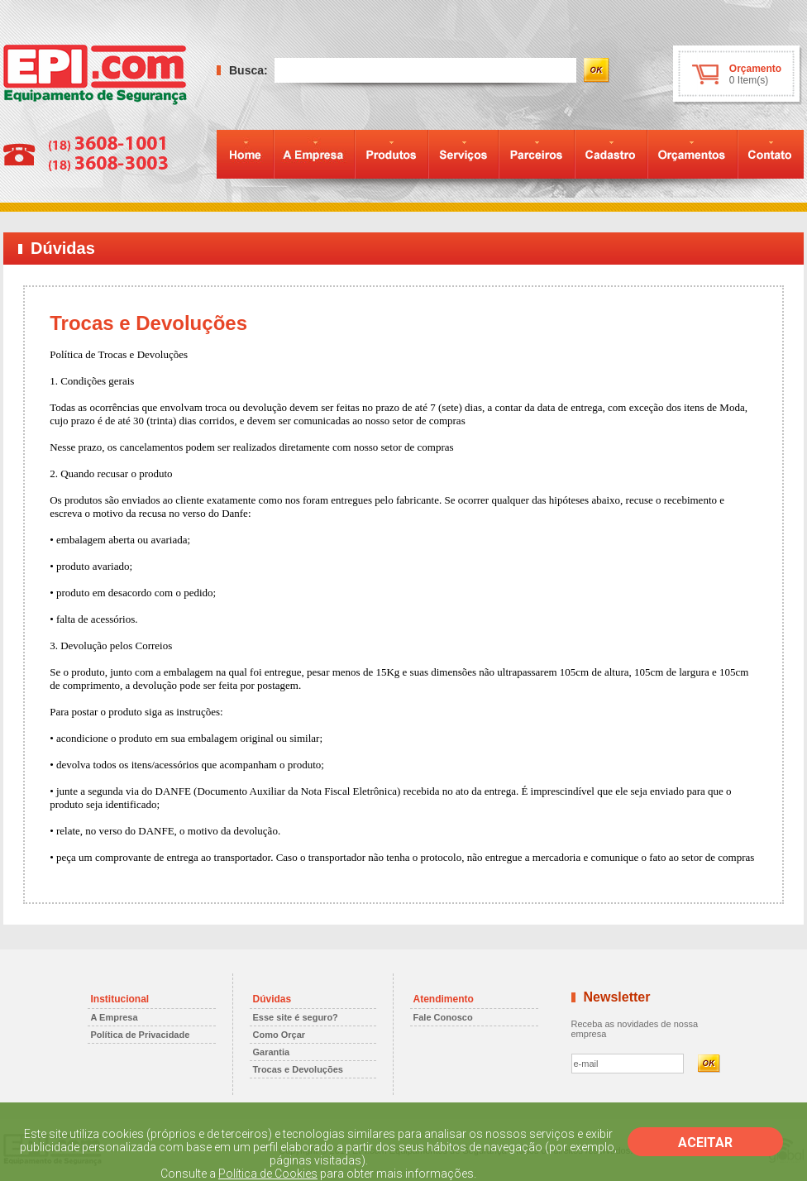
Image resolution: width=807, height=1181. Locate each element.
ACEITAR (705, 1142)
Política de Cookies (268, 1173)
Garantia (271, 1052)
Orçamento (755, 68)
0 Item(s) (748, 80)
